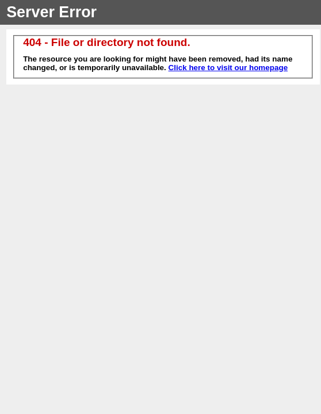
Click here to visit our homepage (228, 67)
